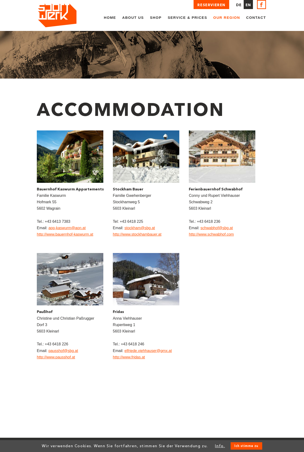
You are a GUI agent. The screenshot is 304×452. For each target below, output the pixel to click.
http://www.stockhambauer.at (137, 234)
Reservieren (211, 5)
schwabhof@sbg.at (216, 228)
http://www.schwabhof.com (211, 234)
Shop (156, 17)
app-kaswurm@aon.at (67, 228)
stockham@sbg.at (139, 228)
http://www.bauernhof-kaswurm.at (65, 234)
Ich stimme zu (246, 446)
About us (133, 17)
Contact (256, 17)
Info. (220, 446)
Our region (226, 17)
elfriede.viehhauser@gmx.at (148, 351)
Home (110, 17)
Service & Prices (187, 17)
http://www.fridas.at (129, 357)
